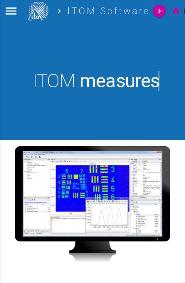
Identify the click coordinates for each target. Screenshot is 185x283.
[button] (11, 11)
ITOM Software (108, 11)
